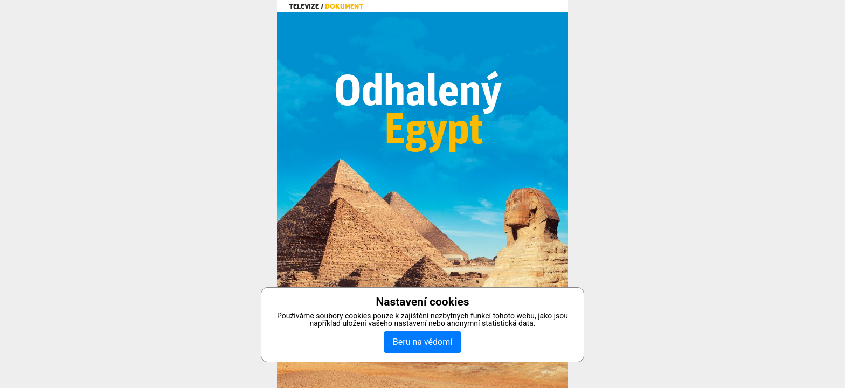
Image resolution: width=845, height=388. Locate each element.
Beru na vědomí (422, 342)
